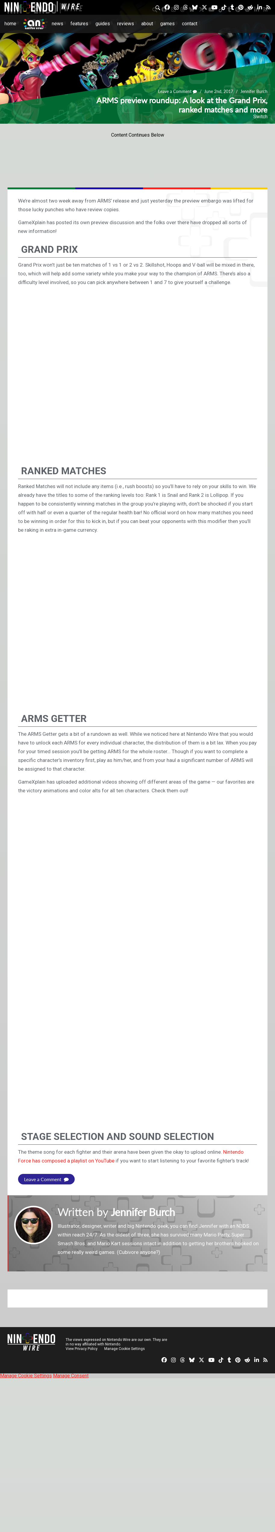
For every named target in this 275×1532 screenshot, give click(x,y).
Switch (260, 116)
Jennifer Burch (253, 91)
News (57, 23)
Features (79, 23)
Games (167, 23)
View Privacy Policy (82, 1349)
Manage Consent (71, 1376)
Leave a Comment (177, 91)
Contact (189, 23)
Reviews (125, 23)
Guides (102, 23)
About (147, 23)
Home (10, 23)
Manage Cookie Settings (125, 1349)
